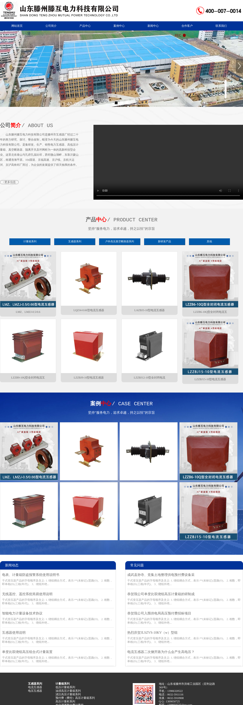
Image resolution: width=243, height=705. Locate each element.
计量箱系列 (29, 241)
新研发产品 (164, 241)
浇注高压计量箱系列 (68, 694)
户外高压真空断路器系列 (119, 241)
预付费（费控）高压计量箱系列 (75, 697)
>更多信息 (9, 182)
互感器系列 (74, 241)
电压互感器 (35, 690)
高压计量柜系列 (65, 701)
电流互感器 (35, 687)
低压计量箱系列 (65, 687)
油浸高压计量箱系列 (68, 690)
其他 (209, 241)
